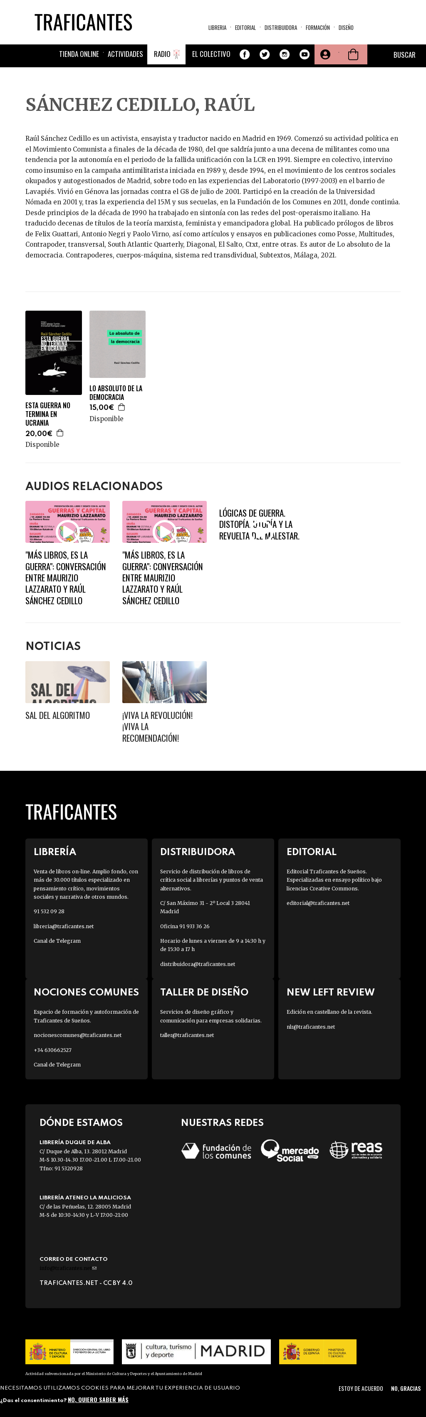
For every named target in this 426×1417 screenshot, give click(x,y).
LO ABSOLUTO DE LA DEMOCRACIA (115, 393)
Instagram (285, 54)
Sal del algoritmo (57, 714)
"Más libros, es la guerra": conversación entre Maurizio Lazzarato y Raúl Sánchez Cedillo (65, 577)
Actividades (125, 54)
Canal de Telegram (57, 941)
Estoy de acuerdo (361, 1388)
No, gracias (406, 1388)
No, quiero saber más (98, 1399)
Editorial (245, 27)
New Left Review (331, 993)
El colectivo (211, 54)
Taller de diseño (204, 993)
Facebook (245, 54)
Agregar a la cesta (60, 432)
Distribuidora (281, 27)
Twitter (265, 54)
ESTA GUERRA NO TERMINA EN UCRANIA (47, 414)
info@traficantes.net (68, 1268)
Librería (55, 852)
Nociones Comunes (86, 993)
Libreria (217, 27)
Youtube (305, 54)
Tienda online (79, 54)
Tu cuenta (324, 54)
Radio (162, 54)
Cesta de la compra (353, 54)
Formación (318, 27)
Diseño (346, 27)
